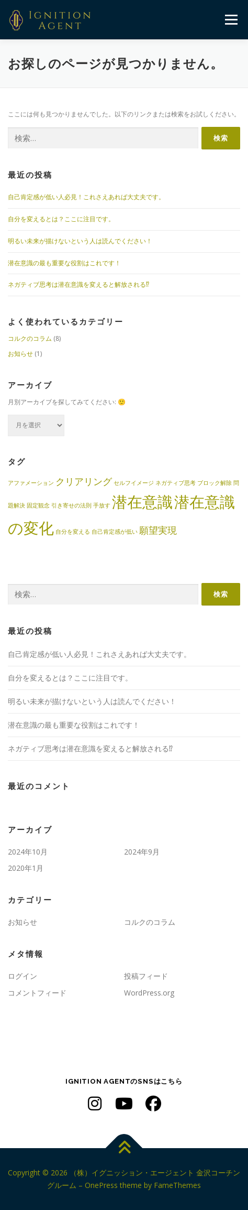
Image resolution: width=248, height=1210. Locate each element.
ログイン (22, 976)
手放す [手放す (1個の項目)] (101, 505)
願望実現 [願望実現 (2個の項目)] (158, 530)
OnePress (101, 1185)
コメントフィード (37, 993)
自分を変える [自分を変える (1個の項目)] (72, 531)
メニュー (231, 19)
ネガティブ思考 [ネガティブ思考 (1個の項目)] (175, 483)
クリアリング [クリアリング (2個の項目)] (83, 481)
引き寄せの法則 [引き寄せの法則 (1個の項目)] (71, 505)
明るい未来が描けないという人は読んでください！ (80, 240)
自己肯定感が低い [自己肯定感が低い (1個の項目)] (115, 531)
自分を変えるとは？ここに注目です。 (61, 218)
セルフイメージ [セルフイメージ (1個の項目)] (134, 483)
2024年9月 (142, 852)
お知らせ (20, 353)
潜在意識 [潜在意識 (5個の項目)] (142, 501)
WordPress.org (149, 993)
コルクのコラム (30, 338)
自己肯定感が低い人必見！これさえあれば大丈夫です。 (86, 196)
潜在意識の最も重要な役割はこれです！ (64, 262)
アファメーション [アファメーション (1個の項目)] (31, 483)
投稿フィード (146, 976)
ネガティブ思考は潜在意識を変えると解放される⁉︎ (78, 284)
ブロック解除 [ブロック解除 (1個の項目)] (214, 483)
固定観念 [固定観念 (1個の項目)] (38, 505)
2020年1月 (25, 868)
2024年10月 (28, 852)
